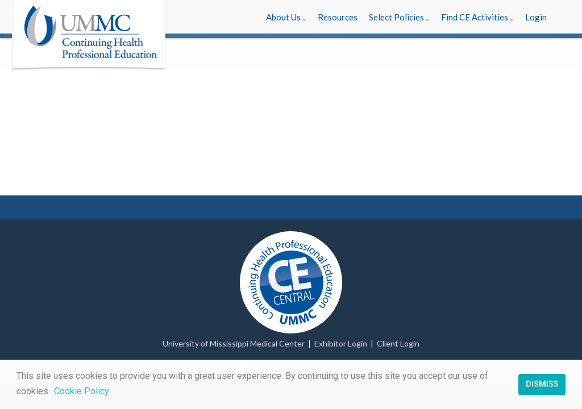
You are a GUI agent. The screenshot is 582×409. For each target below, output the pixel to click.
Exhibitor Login (340, 343)
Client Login (398, 343)
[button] (286, 17)
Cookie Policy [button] (81, 391)
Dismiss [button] (542, 384)
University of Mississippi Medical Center (234, 343)
